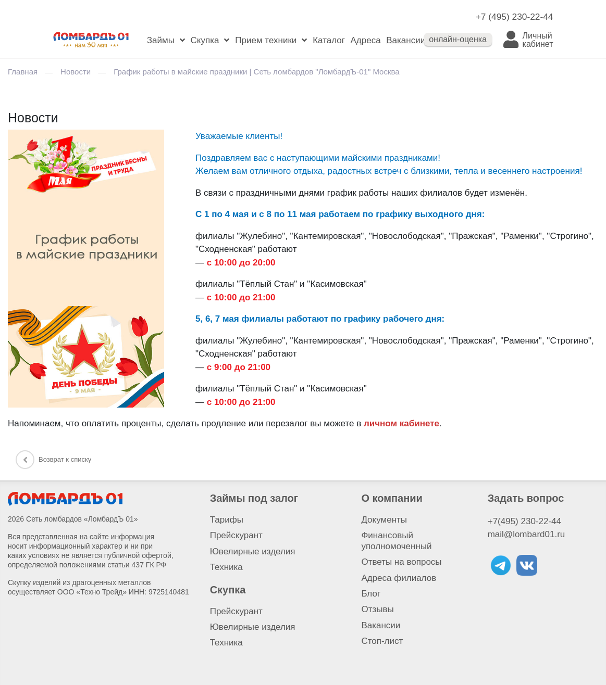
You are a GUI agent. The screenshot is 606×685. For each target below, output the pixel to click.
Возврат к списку (53, 459)
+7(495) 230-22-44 (524, 521)
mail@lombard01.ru (526, 534)
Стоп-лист (382, 641)
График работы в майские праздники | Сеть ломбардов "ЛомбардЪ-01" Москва (256, 71)
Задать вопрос (526, 498)
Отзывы (377, 609)
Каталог (329, 40)
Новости (75, 71)
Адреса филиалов (398, 578)
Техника (226, 567)
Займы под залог (254, 498)
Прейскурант (236, 535)
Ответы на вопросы (401, 562)
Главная (23, 71)
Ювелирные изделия (252, 551)
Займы (161, 40)
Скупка (205, 40)
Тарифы (226, 520)
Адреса (365, 40)
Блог (370, 594)
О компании (391, 498)
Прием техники (265, 40)
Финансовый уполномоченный (396, 540)
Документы (384, 520)
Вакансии (405, 40)
